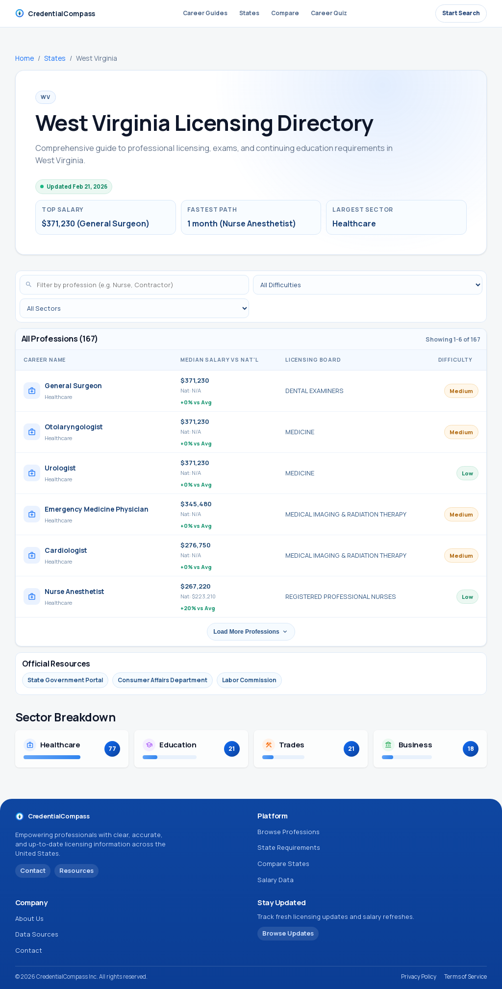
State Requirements (288, 847)
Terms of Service (465, 976)
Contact (28, 950)
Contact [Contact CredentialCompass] (33, 870)
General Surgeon (73, 385)
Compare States (283, 863)
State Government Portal (65, 680)
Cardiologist (66, 550)
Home (24, 58)
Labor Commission (249, 680)
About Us (29, 918)
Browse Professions (288, 831)
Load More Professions (250, 632)
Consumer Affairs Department (162, 680)
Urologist (60, 467)
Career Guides (205, 13)
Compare (285, 13)
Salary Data (275, 879)
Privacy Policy (418, 976)
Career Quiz (329, 13)
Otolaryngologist (74, 426)
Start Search (461, 13)
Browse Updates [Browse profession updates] (288, 933)
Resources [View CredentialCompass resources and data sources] (76, 870)
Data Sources (36, 934)
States (249, 13)
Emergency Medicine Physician (97, 509)
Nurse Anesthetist (74, 591)
